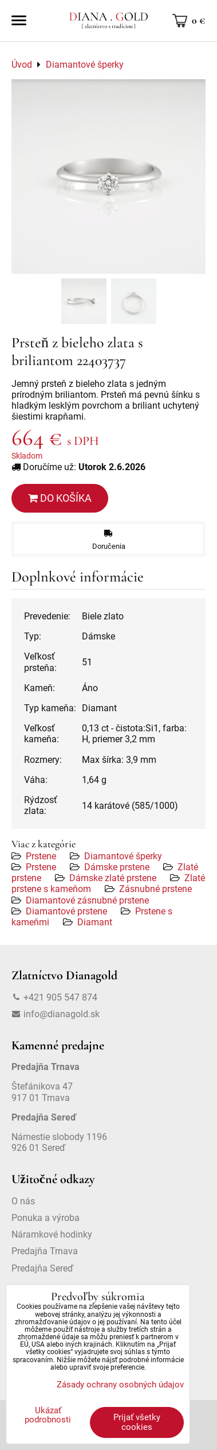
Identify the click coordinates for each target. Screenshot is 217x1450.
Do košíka (60, 498)
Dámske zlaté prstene (112, 878)
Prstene (41, 856)
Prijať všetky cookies (136, 1422)
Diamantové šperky (123, 856)
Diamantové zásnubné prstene (87, 900)
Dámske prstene (116, 867)
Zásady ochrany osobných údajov (120, 1384)
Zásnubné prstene (155, 888)
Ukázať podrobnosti (48, 1415)
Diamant (94, 922)
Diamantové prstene (66, 911)
